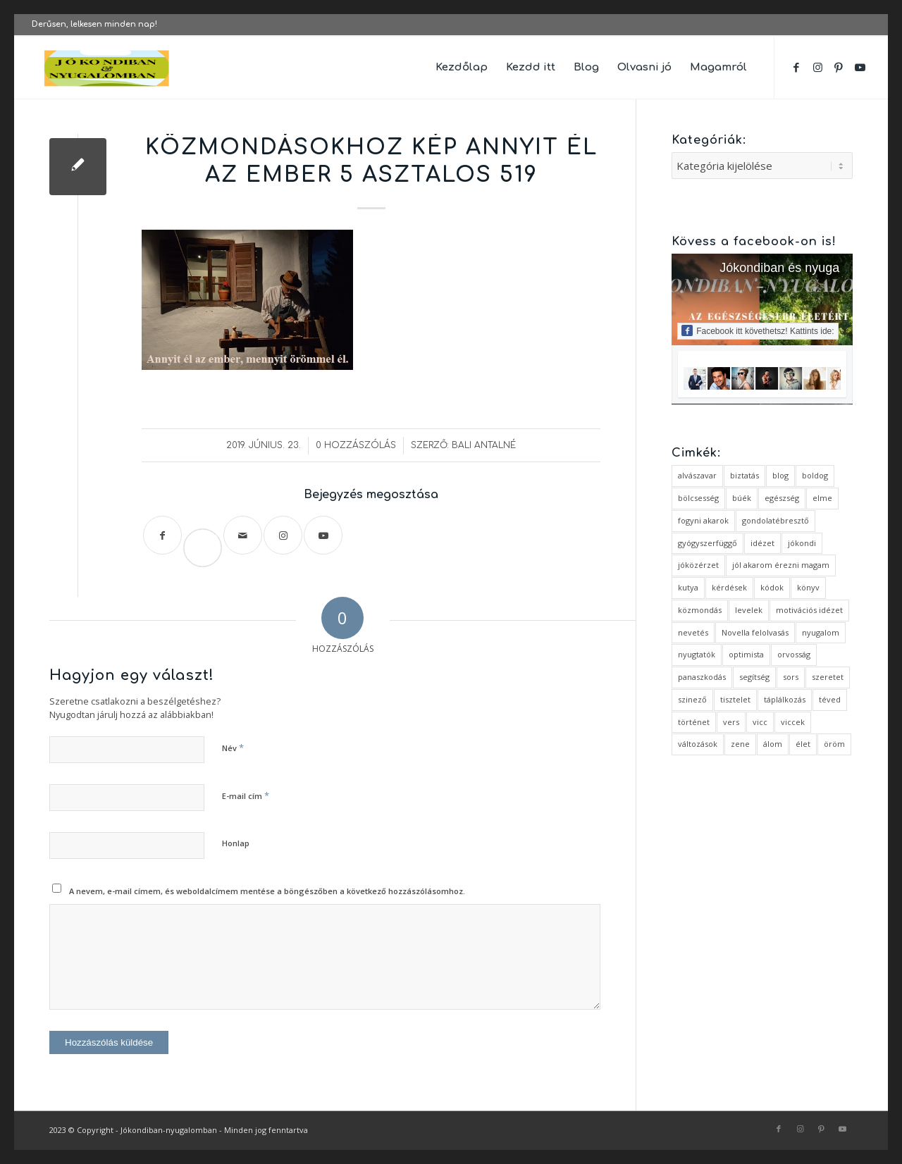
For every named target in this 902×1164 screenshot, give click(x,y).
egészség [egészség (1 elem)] (782, 498)
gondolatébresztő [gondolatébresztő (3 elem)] (775, 520)
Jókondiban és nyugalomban (800, 268)
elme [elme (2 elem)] (822, 498)
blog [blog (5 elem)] (780, 475)
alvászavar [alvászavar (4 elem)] (697, 475)
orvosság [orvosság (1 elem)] (793, 654)
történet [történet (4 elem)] (694, 722)
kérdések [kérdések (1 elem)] (729, 587)
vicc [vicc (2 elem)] (760, 722)
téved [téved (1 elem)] (830, 699)
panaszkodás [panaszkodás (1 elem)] (702, 676)
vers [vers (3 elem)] (731, 722)
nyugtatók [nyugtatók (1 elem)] (696, 654)
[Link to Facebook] (796, 67)
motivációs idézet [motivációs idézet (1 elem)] (809, 610)
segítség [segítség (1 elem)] (754, 676)
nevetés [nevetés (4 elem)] (693, 632)
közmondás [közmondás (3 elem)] (700, 610)
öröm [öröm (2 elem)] (834, 743)
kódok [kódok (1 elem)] (772, 587)
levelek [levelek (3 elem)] (748, 610)
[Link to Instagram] (817, 67)
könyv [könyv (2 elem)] (808, 587)
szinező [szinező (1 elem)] (692, 699)
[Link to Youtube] (859, 67)
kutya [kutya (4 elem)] (688, 587)
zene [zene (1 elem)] (740, 743)
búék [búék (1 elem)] (741, 498)
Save (208, 536)
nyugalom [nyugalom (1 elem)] (820, 632)
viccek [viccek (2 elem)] (793, 722)
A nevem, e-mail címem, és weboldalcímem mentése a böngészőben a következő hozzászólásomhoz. (267, 891)
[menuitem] (461, 68)
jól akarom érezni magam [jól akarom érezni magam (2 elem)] (780, 564)
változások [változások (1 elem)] (697, 743)
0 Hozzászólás (356, 445)
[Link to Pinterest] (838, 67)
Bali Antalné (484, 445)
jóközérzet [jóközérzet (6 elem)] (698, 564)
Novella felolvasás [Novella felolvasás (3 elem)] (755, 632)
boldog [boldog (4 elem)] (815, 475)
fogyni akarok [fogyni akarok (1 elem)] (703, 520)
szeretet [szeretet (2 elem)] (828, 676)
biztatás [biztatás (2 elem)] (744, 475)
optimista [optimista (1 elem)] (746, 654)
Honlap (235, 843)
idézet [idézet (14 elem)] (762, 543)
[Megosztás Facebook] (162, 535)
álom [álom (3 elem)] (772, 743)
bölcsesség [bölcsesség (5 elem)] (698, 498)
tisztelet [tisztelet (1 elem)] (735, 699)
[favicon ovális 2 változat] (107, 68)
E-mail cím (245, 795)
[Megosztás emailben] (242, 535)
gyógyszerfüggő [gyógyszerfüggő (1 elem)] (707, 543)
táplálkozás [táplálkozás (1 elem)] (784, 699)
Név (233, 747)
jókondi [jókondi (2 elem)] (802, 543)
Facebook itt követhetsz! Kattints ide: (757, 330)
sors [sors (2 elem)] (790, 676)
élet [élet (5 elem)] (803, 743)
